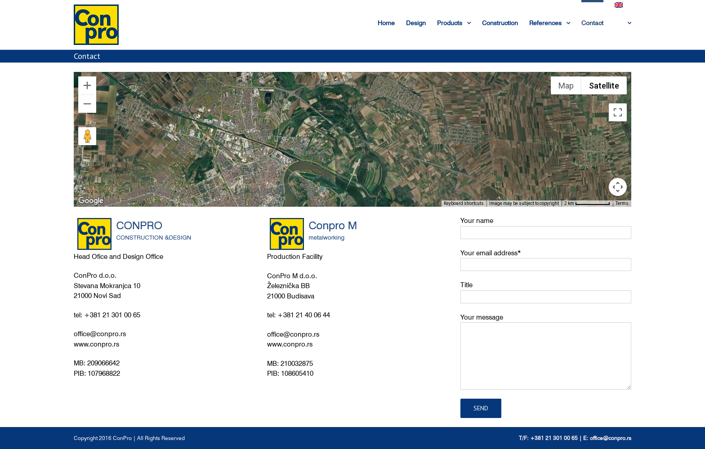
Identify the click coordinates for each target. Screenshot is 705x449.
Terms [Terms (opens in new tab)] (622, 203)
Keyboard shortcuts (464, 203)
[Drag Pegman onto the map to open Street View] (87, 136)
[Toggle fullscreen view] (618, 112)
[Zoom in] (87, 85)
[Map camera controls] (618, 187)
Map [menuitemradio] (566, 85)
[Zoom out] (87, 104)
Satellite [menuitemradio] (604, 85)
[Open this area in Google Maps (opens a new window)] (91, 201)
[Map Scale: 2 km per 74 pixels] (587, 203)
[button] (234, 169)
